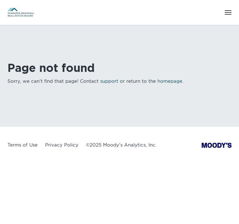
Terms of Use (22, 145)
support (109, 81)
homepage (169, 81)
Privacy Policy (61, 145)
